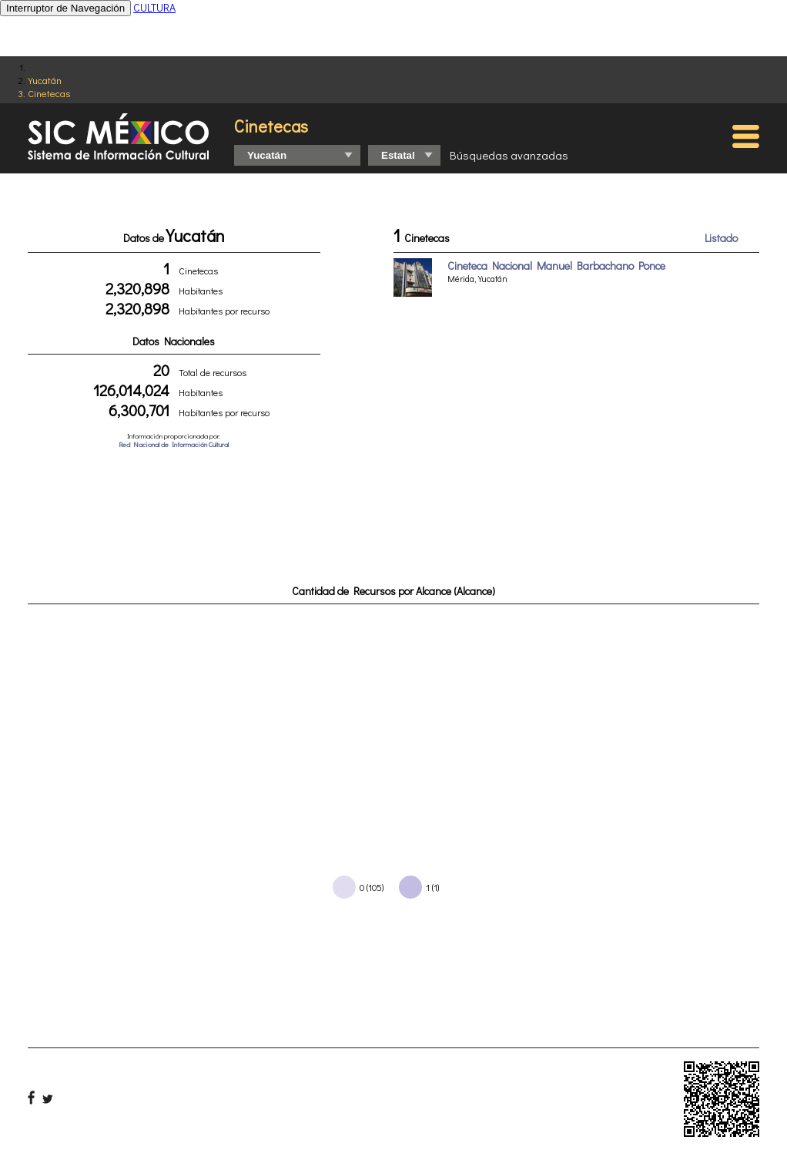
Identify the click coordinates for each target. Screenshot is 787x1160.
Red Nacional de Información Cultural (174, 444)
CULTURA (154, 7)
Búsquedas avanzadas (509, 155)
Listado (721, 237)
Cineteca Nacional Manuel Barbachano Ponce (556, 265)
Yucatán (45, 79)
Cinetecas (49, 92)
